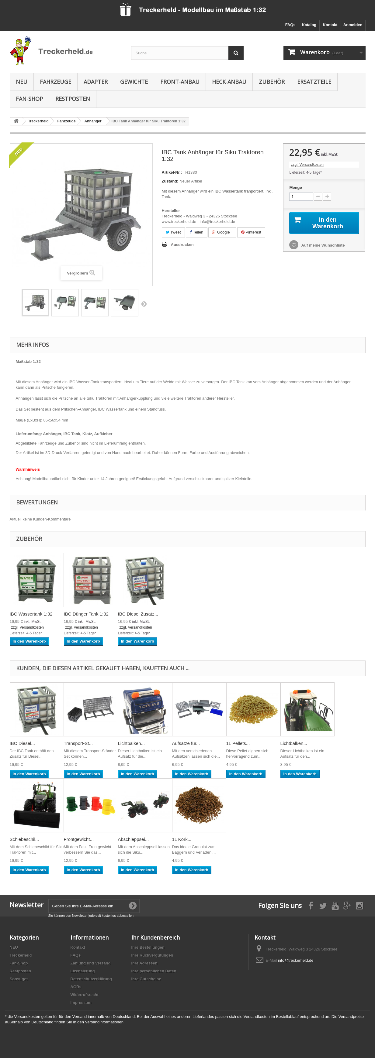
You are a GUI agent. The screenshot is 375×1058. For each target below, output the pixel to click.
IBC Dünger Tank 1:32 (86, 613)
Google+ (222, 232)
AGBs (76, 987)
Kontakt (330, 24)
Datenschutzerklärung (91, 979)
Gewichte (134, 81)
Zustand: (170, 181)
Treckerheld (21, 955)
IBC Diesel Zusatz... (138, 613)
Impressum (81, 1002)
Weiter (144, 304)
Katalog (309, 24)
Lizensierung (83, 971)
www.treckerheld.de (179, 221)
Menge (295, 187)
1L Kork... (182, 839)
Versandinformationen (104, 1022)
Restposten (72, 98)
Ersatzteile (314, 81)
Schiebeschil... (24, 839)
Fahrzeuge (55, 81)
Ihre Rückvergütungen (152, 955)
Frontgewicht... (79, 839)
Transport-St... (78, 743)
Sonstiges (19, 979)
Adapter (96, 81)
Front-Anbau (180, 81)
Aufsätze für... (186, 743)
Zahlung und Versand (91, 963)
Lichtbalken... (131, 743)
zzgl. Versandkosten (307, 164)
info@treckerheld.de (296, 960)
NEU (21, 81)
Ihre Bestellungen (148, 947)
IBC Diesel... (22, 743)
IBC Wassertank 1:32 (31, 613)
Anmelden (353, 24)
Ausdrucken (182, 244)
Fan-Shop (29, 98)
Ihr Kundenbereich (155, 937)
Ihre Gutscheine (146, 979)
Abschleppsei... (133, 839)
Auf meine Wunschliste (322, 245)
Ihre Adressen (144, 963)
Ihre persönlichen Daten (153, 971)
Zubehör (272, 81)
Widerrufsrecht (85, 994)
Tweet (173, 232)
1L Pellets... (238, 743)
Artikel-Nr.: (172, 172)
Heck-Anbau (229, 81)
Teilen (196, 232)
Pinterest (251, 232)
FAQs (290, 24)
